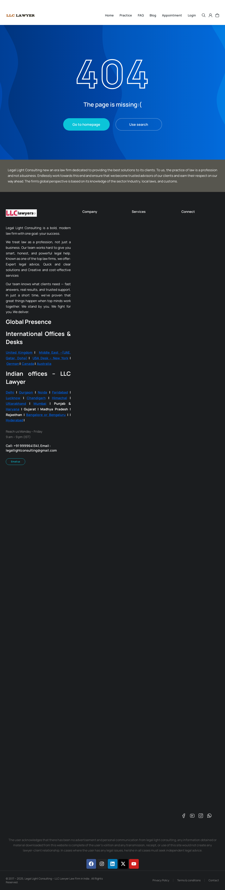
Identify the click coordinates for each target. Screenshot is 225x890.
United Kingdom (19, 352)
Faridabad (60, 392)
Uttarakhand (16, 403)
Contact (214, 880)
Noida (42, 392)
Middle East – (50, 352)
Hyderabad (14, 420)
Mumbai (40, 403)
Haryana (12, 409)
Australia (44, 363)
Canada (28, 363)
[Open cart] (217, 15)
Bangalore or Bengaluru (46, 414)
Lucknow (13, 398)
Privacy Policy (161, 880)
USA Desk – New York (50, 358)
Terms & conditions (189, 880)
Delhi (10, 392)
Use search (138, 124)
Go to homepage (86, 124)
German (12, 363)
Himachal (59, 398)
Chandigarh (36, 398)
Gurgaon (26, 392)
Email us (15, 461)
